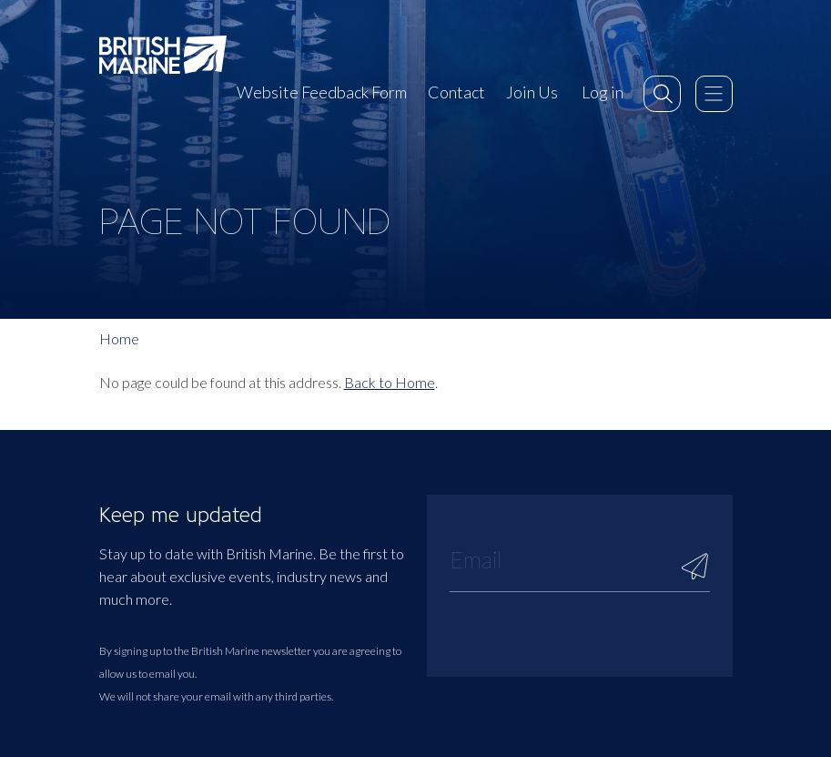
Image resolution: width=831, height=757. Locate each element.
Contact (456, 92)
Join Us (532, 92)
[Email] (580, 559)
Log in (602, 92)
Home (119, 338)
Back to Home (389, 382)
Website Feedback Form (322, 92)
